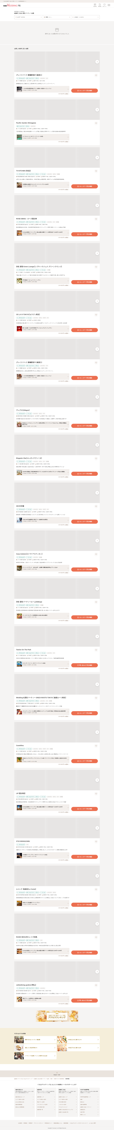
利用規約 (25, 1123)
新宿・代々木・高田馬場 (59, 1078)
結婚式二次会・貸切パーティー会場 (41, 1078)
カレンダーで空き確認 (84, 91)
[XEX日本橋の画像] (57, 493)
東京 (51, 1078)
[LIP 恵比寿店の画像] (57, 780)
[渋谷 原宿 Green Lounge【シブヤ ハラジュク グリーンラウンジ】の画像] (57, 253)
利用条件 (30, 1123)
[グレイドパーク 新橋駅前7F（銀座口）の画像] (57, 349)
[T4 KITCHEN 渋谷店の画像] (57, 157)
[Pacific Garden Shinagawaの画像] (57, 109)
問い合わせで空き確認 (84, 665)
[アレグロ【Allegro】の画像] (57, 397)
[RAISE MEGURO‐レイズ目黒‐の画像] (57, 923)
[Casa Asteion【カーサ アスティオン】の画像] (57, 540)
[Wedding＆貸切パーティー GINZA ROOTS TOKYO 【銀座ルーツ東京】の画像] (57, 684)
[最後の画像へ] (97, 62)
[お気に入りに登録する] (96, 75)
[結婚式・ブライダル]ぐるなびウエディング (23, 1078)
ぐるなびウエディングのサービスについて (79, 1123)
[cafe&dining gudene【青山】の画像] (57, 971)
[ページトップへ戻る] (57, 1073)
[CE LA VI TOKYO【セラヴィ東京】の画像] (57, 301)
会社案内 (20, 1123)
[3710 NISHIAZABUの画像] (57, 828)
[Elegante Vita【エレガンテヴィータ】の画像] (57, 445)
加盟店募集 (65, 1123)
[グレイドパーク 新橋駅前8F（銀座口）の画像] (57, 62)
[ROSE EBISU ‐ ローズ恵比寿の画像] (57, 205)
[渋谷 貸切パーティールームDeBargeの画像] (57, 588)
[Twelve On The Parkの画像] (57, 636)
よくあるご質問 (92, 1123)
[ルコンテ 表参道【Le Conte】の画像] (57, 876)
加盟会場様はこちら (58, 1123)
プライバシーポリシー (38, 1123)
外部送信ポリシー (48, 1123)
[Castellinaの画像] (57, 732)
